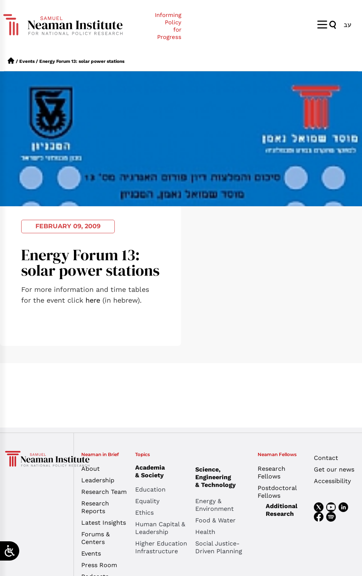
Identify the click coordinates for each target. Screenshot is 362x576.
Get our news (334, 469)
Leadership (97, 480)
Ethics (144, 512)
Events (27, 61)
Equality (147, 501)
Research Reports (95, 507)
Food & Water (215, 520)
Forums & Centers (95, 538)
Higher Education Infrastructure (161, 547)
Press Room (99, 565)
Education (150, 489)
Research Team (104, 491)
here (92, 300)
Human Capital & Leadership (160, 528)
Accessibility (332, 481)
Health (205, 532)
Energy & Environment (214, 504)
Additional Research (281, 509)
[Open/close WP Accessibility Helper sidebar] (9, 551)
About (90, 468)
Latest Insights (103, 522)
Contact (326, 457)
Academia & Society (152, 471)
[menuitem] (347, 24)
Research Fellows (271, 472)
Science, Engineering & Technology (225, 477)
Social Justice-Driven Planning (218, 547)
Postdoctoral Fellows (277, 491)
